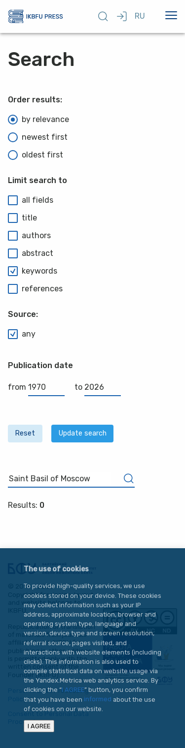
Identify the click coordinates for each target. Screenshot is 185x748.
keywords (32, 271)
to (97, 387)
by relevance (38, 120)
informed (97, 699)
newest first (38, 137)
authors (29, 236)
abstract (30, 253)
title (22, 218)
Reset (25, 433)
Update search (83, 433)
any (22, 334)
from (36, 387)
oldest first (35, 155)
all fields (30, 200)
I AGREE (73, 689)
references (35, 289)
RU (140, 16)
